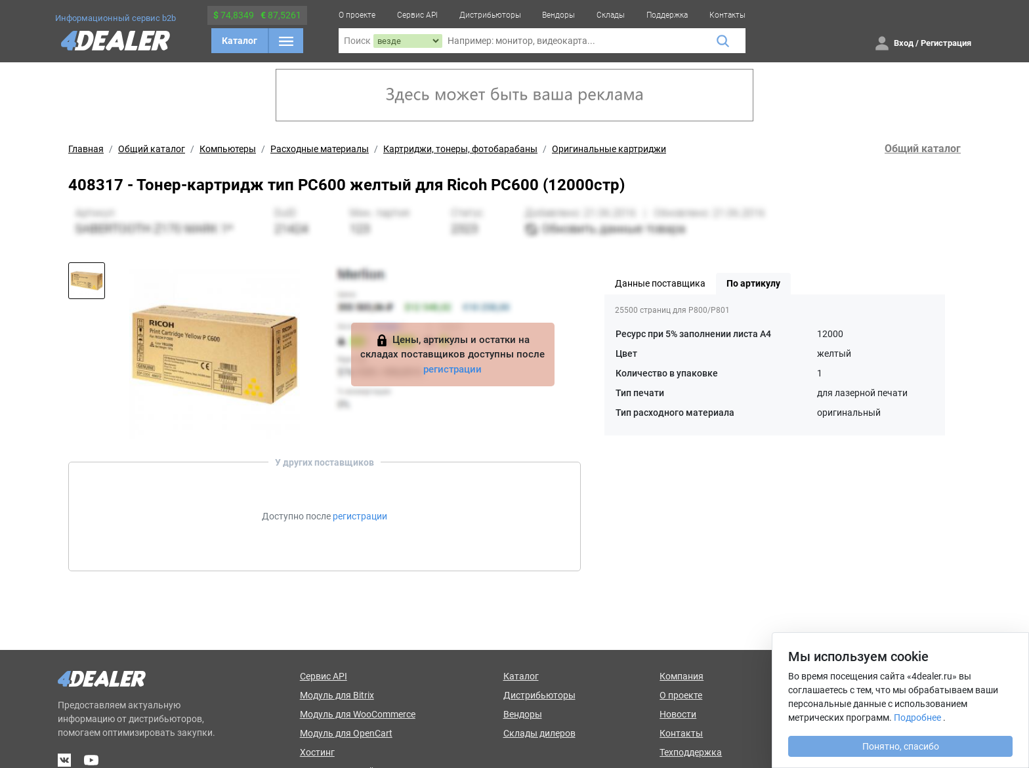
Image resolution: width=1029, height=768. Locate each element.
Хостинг (317, 752)
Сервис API (417, 15)
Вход (904, 43)
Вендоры (558, 15)
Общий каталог (151, 149)
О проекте (357, 15)
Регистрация (946, 43)
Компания (682, 676)
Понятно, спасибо (900, 746)
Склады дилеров (539, 733)
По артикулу (753, 283)
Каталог (239, 40)
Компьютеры (228, 149)
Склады (611, 15)
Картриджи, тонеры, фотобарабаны (460, 149)
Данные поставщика (660, 283)
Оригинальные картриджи (609, 149)
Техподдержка (691, 752)
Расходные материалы (319, 149)
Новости (678, 714)
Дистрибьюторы (490, 15)
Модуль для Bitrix (337, 695)
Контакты (727, 15)
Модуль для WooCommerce (357, 714)
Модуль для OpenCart (346, 733)
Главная (86, 149)
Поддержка (667, 15)
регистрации (452, 369)
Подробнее (917, 717)
